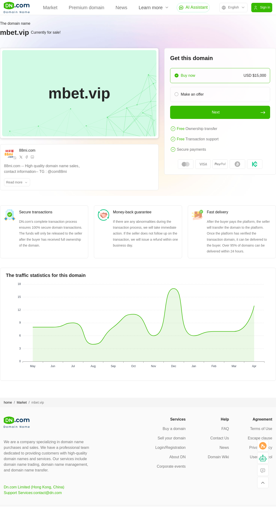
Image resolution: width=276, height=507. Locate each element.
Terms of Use (261, 429)
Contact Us (219, 438)
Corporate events (171, 466)
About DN (177, 457)
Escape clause (260, 438)
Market (50, 7)
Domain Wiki (218, 457)
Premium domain (86, 7)
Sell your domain (172, 438)
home (8, 402)
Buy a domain (174, 429)
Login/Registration (170, 448)
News (121, 7)
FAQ (225, 429)
